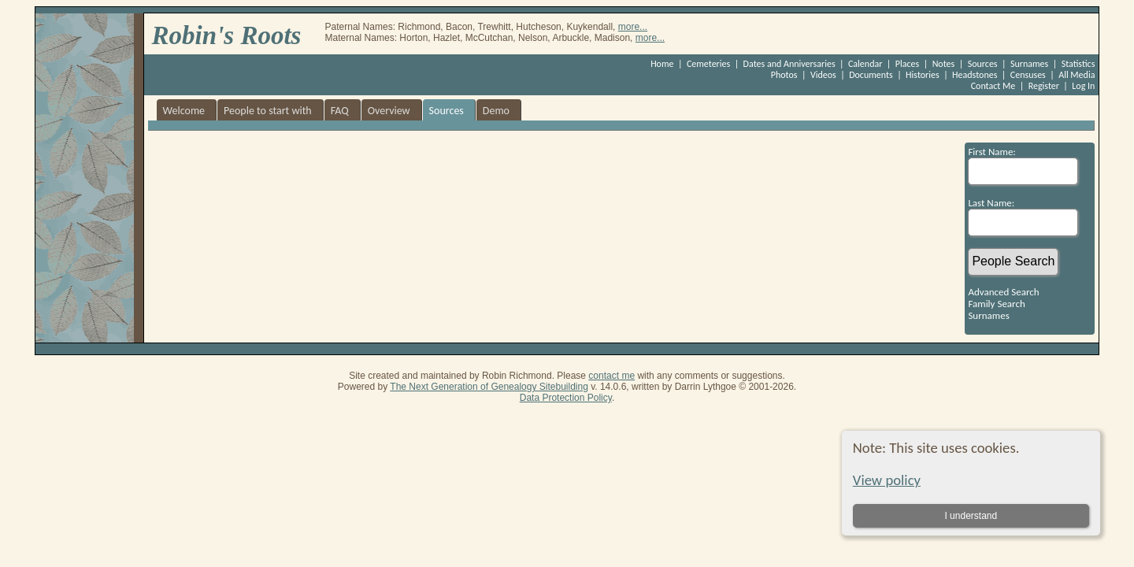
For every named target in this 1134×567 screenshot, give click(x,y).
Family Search (996, 303)
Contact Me (993, 85)
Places (907, 63)
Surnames (1029, 63)
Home (661, 63)
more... (632, 26)
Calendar (865, 63)
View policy (887, 480)
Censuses (1028, 74)
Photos (784, 74)
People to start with (268, 110)
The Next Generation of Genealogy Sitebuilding (489, 386)
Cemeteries (708, 63)
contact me (611, 375)
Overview (389, 110)
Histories (922, 74)
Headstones (974, 74)
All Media (1076, 74)
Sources (983, 63)
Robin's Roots (227, 35)
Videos (823, 74)
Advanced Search (1003, 292)
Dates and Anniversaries (789, 63)
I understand (970, 515)
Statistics (1078, 63)
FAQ (340, 110)
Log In (1083, 85)
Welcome (184, 110)
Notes (943, 63)
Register (1043, 85)
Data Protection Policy (566, 397)
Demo (496, 110)
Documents (871, 74)
